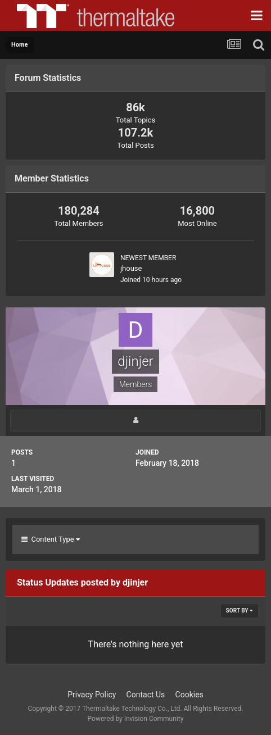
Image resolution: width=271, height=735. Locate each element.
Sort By (239, 610)
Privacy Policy (91, 694)
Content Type (50, 539)
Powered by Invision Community (136, 719)
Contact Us (146, 694)
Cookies (189, 694)
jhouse (131, 268)
